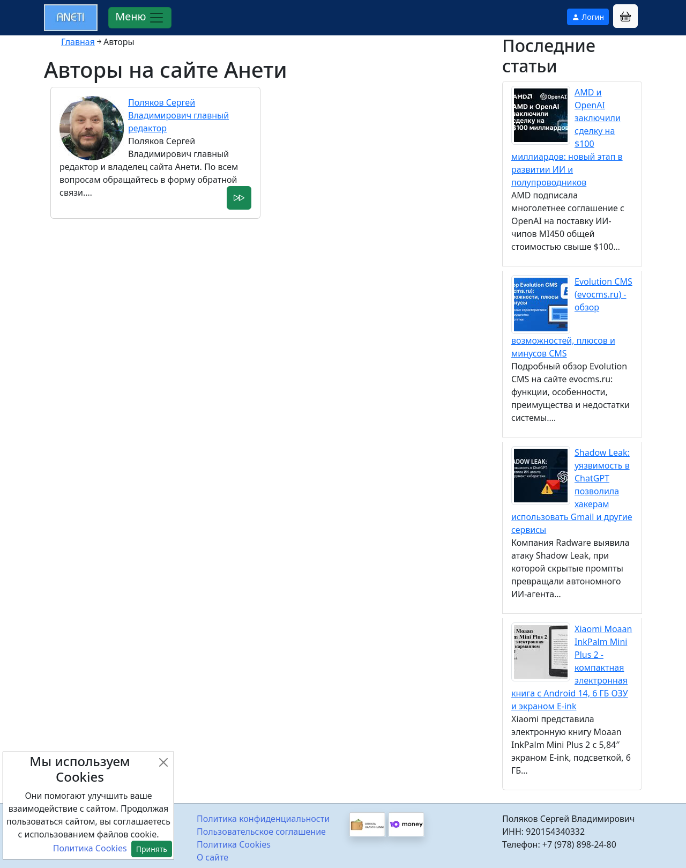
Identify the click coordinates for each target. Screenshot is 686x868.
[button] (625, 16)
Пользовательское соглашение (261, 831)
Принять (151, 849)
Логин (588, 17)
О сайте (212, 857)
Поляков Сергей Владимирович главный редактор (178, 115)
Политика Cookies (234, 844)
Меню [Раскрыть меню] (139, 17)
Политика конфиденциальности (263, 819)
